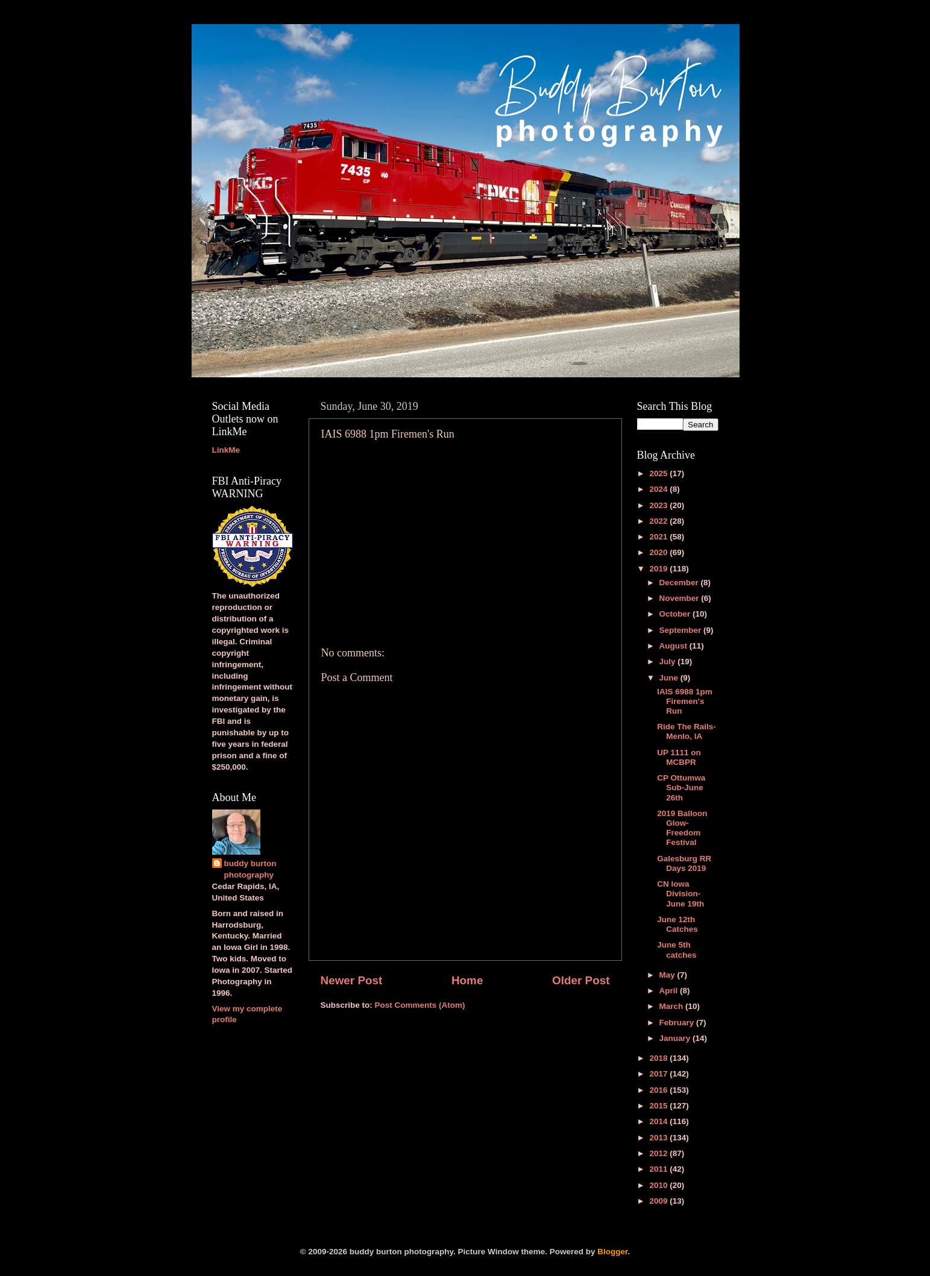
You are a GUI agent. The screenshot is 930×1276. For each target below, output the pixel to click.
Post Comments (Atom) (420, 1005)
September (681, 630)
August (674, 645)
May (668, 974)
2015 (659, 1105)
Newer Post (352, 980)
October (676, 613)
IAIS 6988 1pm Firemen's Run (684, 701)
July (668, 661)
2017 (659, 1073)
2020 (659, 552)
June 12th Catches (677, 924)
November (680, 598)
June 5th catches (676, 949)
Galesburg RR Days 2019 (684, 863)
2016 (659, 1090)
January (676, 1038)
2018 (659, 1058)
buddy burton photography (250, 869)
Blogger (612, 1251)
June (669, 677)
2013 (659, 1137)
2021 (659, 536)
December (680, 582)
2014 (659, 1121)
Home (467, 980)
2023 (659, 505)
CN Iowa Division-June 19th (680, 893)
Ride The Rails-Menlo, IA (686, 731)
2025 (659, 473)
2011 (659, 1169)
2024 (659, 489)
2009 (659, 1200)
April (669, 990)
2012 (659, 1153)
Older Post (581, 980)
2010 (659, 1185)
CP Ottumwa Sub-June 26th (681, 787)
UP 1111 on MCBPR (679, 757)
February (678, 1022)
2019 (659, 568)
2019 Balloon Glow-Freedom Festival (682, 828)
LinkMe (226, 449)
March (672, 1006)
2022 (659, 521)
